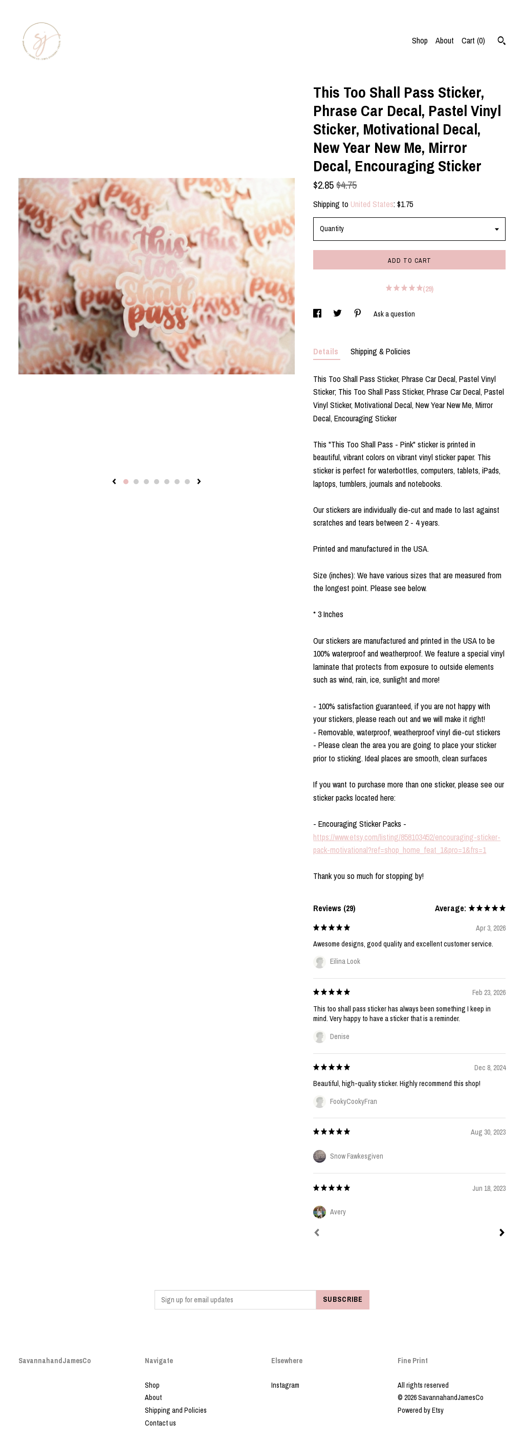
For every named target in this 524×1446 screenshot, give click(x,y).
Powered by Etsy (421, 1410)
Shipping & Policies (380, 351)
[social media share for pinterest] (358, 314)
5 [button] (166, 481)
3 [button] (146, 481)
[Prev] (316, 1234)
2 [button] (136, 481)
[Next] (502, 1234)
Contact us (160, 1423)
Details (326, 351)
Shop (420, 40)
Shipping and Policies (176, 1410)
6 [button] (177, 481)
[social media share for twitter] (338, 314)
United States (372, 204)
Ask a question (394, 314)
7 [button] (187, 481)
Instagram (285, 1385)
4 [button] (156, 481)
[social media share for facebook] (318, 314)
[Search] (502, 42)
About (444, 40)
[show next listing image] (199, 482)
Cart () (473, 40)
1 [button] (125, 481)
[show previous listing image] (114, 482)
